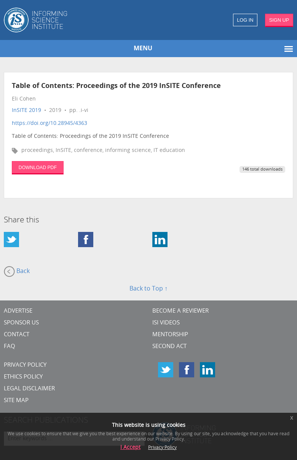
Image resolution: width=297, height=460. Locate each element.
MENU (143, 49)
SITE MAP (16, 401)
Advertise (18, 311)
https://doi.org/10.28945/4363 (49, 123)
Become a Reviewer (180, 311)
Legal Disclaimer (29, 389)
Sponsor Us (21, 323)
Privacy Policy (25, 365)
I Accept (130, 447)
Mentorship (170, 335)
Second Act (169, 347)
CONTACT (16, 335)
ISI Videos (166, 323)
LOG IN (245, 20)
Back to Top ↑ (148, 289)
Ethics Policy (23, 377)
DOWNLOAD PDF (38, 167)
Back (17, 271)
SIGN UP (279, 20)
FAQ (9, 347)
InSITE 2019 (26, 110)
